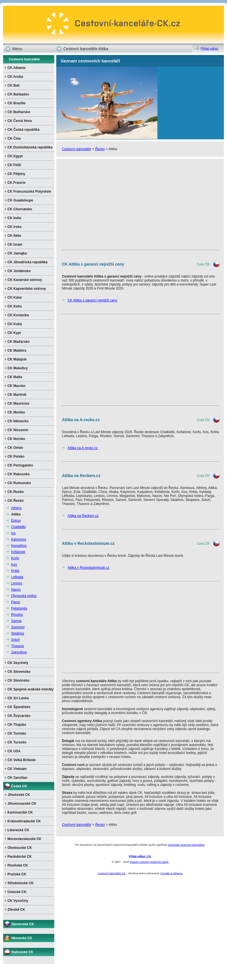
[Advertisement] (140, 204)
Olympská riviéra (23, 596)
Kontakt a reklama (171, 873)
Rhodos (17, 615)
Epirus (16, 521)
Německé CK (21, 938)
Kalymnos (18, 539)
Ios (13, 533)
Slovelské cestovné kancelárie (186, 844)
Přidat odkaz (209, 48)
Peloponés (19, 608)
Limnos (16, 583)
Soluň (15, 640)
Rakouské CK (22, 952)
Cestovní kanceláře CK (112, 873)
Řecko (100, 149)
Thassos (17, 646)
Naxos (16, 590)
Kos (14, 564)
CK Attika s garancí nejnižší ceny (92, 300)
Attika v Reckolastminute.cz (88, 568)
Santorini (17, 627)
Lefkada (17, 577)
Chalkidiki (18, 527)
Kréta (15, 571)
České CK (19, 786)
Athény (16, 508)
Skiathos (17, 633)
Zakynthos (19, 652)
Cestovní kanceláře (24, 59)
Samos (16, 621)
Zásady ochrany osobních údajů (149, 861)
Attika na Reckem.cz (83, 516)
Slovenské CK (22, 924)
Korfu (15, 558)
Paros (15, 602)
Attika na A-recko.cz (83, 448)
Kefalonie (18, 552)
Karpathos (19, 546)
